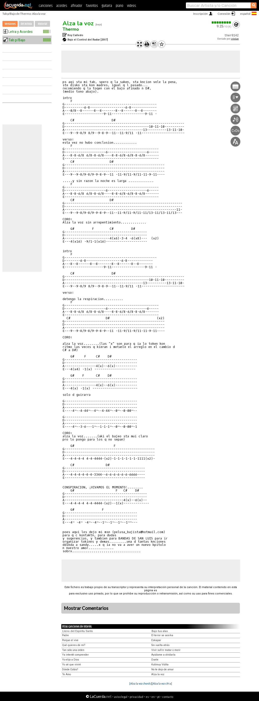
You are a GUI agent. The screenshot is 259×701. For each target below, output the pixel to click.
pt (158, 696)
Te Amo (66, 674)
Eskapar (156, 640)
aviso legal (120, 696)
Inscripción (200, 13)
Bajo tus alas (160, 631)
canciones (45, 6)
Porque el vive (70, 640)
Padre (65, 635)
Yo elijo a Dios (70, 659)
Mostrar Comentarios (86, 608)
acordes (61, 6)
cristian (235, 38)
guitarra (107, 6)
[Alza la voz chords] (140, 683)
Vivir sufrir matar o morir (166, 650)
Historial (42, 24)
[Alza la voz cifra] (162, 683)
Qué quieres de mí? (73, 645)
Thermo (71, 29)
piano (119, 6)
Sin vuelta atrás (160, 645)
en (153, 696)
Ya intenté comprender (75, 654)
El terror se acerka (162, 635)
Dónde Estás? (70, 669)
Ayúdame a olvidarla (163, 654)
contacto (167, 696)
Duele (154, 659)
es (147, 696)
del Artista (26, 24)
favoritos (92, 6)
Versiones (10, 24)
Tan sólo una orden (73, 650)
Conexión (224, 13)
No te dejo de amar (162, 669)
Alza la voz (78, 23)
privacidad (136, 696)
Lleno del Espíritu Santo (77, 631)
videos (131, 6)
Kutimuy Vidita (159, 664)
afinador (76, 6)
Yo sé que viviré (71, 664)
